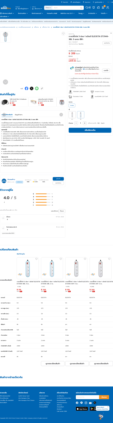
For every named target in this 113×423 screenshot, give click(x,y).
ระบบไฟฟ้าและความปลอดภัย (7, 27)
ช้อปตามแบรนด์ (36, 13)
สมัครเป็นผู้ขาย (75, 2)
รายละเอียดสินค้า (7, 115)
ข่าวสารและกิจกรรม (62, 403)
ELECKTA (71, 34)
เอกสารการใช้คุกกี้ (44, 405)
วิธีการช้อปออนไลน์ (5, 396)
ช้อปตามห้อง (22, 13)
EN (112, 2)
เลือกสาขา (37, 9)
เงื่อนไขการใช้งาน (43, 396)
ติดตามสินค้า (3, 403)
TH (108, 2)
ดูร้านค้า (58, 179)
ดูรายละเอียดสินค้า (53, 363)
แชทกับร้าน (58, 183)
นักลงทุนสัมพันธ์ (61, 400)
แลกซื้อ (106, 70)
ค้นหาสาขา (86, 2)
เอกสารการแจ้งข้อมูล (44, 403)
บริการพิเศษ (3, 17)
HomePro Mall (52, 13)
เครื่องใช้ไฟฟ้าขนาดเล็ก (14, 21)
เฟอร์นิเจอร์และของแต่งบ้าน (51, 21)
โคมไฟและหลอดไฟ (96, 21)
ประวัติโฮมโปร (60, 396)
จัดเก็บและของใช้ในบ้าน (37, 21)
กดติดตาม (19, 182)
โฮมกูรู (80, 13)
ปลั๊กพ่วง (36, 27)
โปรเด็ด (103, 13)
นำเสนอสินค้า (60, 407)
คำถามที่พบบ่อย (4, 398)
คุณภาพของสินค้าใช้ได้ (8, 233)
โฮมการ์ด (64, 2)
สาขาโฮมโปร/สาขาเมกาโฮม (64, 398)
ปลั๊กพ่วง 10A (46, 27)
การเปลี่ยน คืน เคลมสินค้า (7, 400)
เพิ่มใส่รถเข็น (90, 130)
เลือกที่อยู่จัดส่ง (22, 9)
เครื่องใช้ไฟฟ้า (3, 21)
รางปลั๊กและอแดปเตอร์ (25, 27)
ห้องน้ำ (69, 21)
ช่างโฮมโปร (91, 13)
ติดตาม (104, 397)
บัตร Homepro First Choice (26, 400)
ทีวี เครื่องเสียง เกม (26, 21)
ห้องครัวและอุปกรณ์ (76, 21)
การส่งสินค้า (42, 398)
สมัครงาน (59, 405)
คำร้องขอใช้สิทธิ (43, 407)
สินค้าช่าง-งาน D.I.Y (67, 13)
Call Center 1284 (62, 411)
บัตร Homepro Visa (24, 398)
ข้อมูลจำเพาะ (19, 115)
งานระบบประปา (62, 21)
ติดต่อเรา (59, 409)
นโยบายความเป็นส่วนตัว (45, 400)
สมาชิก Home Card (23, 396)
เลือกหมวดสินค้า (7, 13)
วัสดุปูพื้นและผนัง (87, 21)
